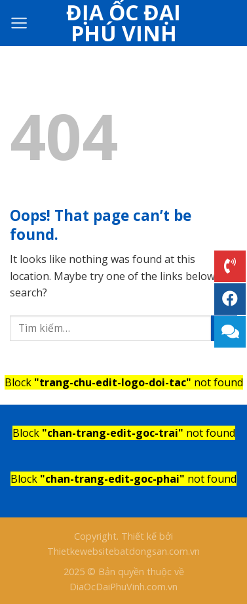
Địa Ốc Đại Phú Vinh (123, 23)
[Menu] (19, 23)
